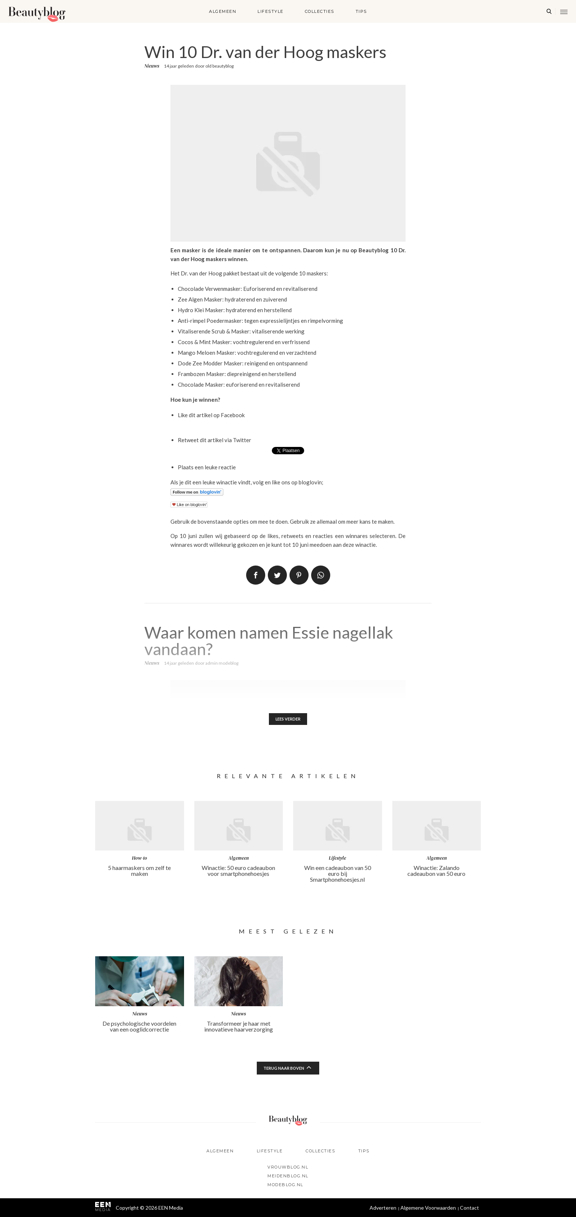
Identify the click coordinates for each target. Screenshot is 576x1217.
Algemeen (222, 11)
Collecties (319, 11)
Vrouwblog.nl (287, 1167)
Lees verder (288, 719)
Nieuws (151, 66)
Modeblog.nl (285, 1184)
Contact (469, 1208)
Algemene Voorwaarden (428, 1208)
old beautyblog (219, 66)
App (320, 575)
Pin (299, 575)
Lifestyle (271, 11)
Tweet (277, 575)
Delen (255, 575)
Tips (361, 11)
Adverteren (383, 1208)
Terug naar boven (284, 1069)
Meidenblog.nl (288, 1175)
